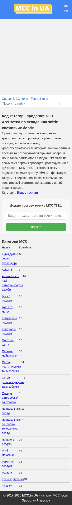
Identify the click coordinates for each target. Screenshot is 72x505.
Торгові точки (40, 98)
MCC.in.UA (30, 495)
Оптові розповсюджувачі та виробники (13, 382)
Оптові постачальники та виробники (11, 367)
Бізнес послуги (27, 192)
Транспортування (13, 479)
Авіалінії (7, 269)
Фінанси (7, 485)
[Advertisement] (36, 57)
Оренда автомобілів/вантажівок (10, 398)
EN (66, 11)
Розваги (7, 472)
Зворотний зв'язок (36, 500)
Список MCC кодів (15, 98)
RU (66, 6)
